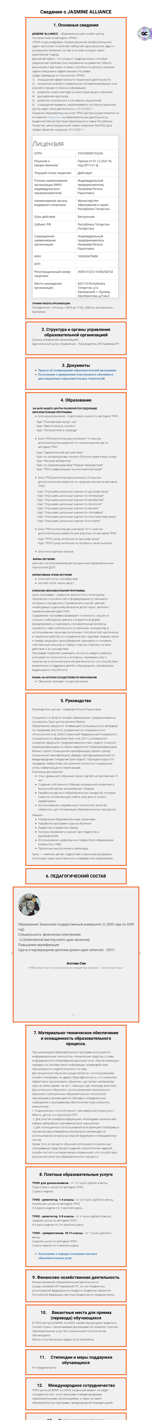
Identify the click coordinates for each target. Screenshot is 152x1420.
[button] (73, 972)
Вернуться (76, 1409)
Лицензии (54, 117)
